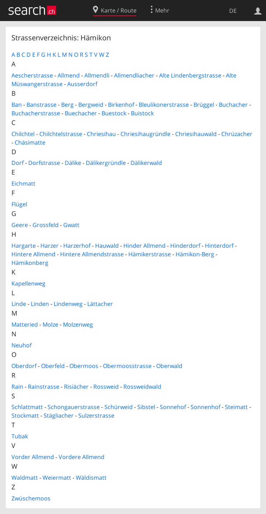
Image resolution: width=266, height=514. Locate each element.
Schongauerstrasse (74, 407)
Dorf (17, 163)
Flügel (19, 204)
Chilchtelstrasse (60, 134)
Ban (16, 105)
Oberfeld (53, 366)
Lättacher (100, 304)
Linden (40, 304)
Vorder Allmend (32, 457)
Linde (18, 304)
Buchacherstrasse (35, 113)
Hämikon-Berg (195, 254)
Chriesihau (101, 134)
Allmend (69, 75)
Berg (67, 105)
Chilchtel (23, 134)
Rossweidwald (142, 386)
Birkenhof (121, 105)
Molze (50, 324)
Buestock (114, 113)
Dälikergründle (106, 163)
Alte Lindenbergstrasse (190, 75)
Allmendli (96, 75)
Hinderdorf (185, 246)
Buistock (142, 113)
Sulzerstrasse (96, 415)
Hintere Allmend (33, 254)
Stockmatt (25, 415)
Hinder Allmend (144, 246)
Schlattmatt (27, 407)
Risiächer (76, 386)
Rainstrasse (43, 386)
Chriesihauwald (196, 134)
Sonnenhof (205, 407)
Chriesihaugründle (145, 134)
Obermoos (83, 366)
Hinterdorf (219, 246)
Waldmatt (24, 478)
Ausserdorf (82, 84)
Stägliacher (59, 415)
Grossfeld (46, 225)
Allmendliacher (134, 75)
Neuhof (21, 345)
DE (233, 11)
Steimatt (236, 407)
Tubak (19, 436)
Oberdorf (23, 366)
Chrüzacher (236, 134)
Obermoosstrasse (127, 366)
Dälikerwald (146, 163)
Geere (19, 225)
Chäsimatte (30, 142)
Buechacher (81, 113)
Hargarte (23, 246)
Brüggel (203, 105)
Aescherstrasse (32, 75)
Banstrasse (41, 105)
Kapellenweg (28, 283)
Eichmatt (23, 183)
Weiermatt (57, 478)
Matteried (24, 324)
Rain (17, 386)
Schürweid (118, 407)
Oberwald (169, 366)
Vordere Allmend (81, 457)
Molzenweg (78, 324)
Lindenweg (68, 304)
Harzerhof (76, 246)
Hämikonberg (29, 263)
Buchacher (233, 105)
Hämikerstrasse (149, 254)
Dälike (73, 163)
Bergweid (90, 105)
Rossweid (106, 386)
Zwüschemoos (30, 498)
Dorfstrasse (44, 163)
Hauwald (107, 246)
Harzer (49, 246)
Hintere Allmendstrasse (92, 254)
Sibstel (146, 407)
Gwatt (71, 225)
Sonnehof (173, 407)
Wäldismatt (91, 478)
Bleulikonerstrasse (164, 105)
